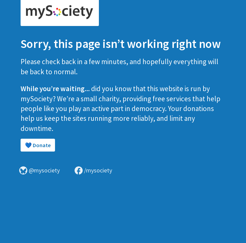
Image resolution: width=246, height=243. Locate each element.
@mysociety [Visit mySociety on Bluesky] (39, 170)
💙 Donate (38, 145)
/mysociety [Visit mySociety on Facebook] (93, 170)
